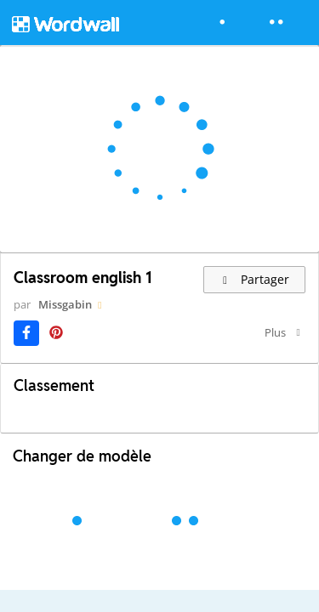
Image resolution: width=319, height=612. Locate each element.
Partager (254, 279)
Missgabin (65, 304)
